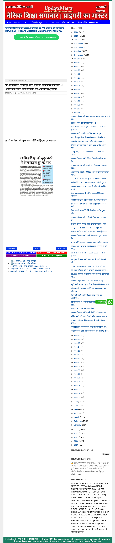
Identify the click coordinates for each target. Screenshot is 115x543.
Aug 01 (77, 397)
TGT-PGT (55, 22)
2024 (76, 40)
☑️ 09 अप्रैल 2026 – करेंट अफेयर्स (23, 263)
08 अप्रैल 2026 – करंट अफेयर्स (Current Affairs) (29, 266)
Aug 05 (77, 382)
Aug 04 (77, 385)
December (78, 43)
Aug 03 (77, 389)
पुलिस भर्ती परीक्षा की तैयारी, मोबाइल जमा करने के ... (90, 316)
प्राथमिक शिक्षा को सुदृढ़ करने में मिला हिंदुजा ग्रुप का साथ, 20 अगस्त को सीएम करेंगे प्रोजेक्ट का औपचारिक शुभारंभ (34, 87)
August (77, 59)
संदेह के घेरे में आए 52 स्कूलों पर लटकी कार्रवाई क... (89, 179)
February (78, 421)
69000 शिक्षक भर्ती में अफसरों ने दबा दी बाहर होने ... (90, 281)
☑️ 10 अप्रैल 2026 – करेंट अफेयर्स (23, 261)
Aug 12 (77, 355)
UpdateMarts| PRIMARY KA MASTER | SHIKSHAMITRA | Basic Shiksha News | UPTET (30, 539)
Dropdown (93, 22)
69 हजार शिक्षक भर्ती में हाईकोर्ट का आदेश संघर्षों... (89, 270)
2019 (76, 445)
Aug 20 (77, 105)
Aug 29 (77, 70)
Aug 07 (77, 374)
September (79, 55)
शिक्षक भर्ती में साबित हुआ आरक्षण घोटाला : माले (88, 224)
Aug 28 (77, 74)
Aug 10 (77, 362)
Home (9, 22)
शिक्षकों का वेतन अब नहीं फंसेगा (82, 309)
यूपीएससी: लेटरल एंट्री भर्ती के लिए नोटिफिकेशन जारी (90, 284)
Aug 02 (77, 393)
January (78, 425)
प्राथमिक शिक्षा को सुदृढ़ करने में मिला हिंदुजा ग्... (88, 141)
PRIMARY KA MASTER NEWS (25, 93)
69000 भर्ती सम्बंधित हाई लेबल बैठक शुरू (86, 133)
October (78, 51)
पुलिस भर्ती (65, 22)
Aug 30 (77, 66)
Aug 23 (77, 93)
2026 (76, 32)
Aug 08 (77, 370)
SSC (73, 22)
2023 (76, 429)
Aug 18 (77, 112)
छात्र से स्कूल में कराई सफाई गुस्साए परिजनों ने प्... (89, 137)
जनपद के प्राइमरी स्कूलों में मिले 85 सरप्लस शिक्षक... (90, 200)
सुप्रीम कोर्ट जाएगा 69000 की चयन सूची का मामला (89, 242)
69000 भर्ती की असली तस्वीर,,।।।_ (84, 123)
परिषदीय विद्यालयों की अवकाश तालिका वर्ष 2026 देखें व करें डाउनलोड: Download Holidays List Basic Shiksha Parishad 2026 (35, 29)
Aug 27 (77, 78)
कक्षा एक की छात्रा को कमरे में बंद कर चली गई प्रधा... (90, 331)
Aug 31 (77, 62)
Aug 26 (77, 82)
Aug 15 (77, 343)
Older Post (61, 248)
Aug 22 (77, 97)
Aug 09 (77, 366)
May (76, 409)
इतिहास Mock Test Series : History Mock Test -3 (30, 268)
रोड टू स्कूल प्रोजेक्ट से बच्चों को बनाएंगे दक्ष (86, 228)
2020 (76, 441)
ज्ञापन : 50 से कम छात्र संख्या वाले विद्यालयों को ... (89, 266)
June (76, 405)
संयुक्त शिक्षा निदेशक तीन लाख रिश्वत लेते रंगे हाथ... (89, 327)
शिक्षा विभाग (17, 22)
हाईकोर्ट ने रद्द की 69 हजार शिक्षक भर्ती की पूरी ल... (89, 183)
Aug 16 (77, 339)
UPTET (27, 22)
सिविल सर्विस (82, 22)
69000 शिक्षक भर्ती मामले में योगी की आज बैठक (88, 312)
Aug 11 (77, 358)
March (77, 417)
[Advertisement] (36, 60)
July (76, 402)
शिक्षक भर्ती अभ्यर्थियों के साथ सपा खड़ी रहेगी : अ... (89, 231)
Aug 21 (77, 101)
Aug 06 (77, 378)
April (76, 413)
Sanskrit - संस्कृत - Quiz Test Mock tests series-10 (31, 271)
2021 (76, 437)
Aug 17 (77, 335)
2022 (76, 433)
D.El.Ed (47, 22)
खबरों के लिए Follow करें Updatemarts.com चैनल (37, 37)
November (78, 47)
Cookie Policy (97, 541)
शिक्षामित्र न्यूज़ (37, 22)
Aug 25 (77, 85)
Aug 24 (77, 89)
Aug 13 (77, 351)
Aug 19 (77, 109)
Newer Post (11, 248)
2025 (76, 36)
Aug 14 (77, 347)
